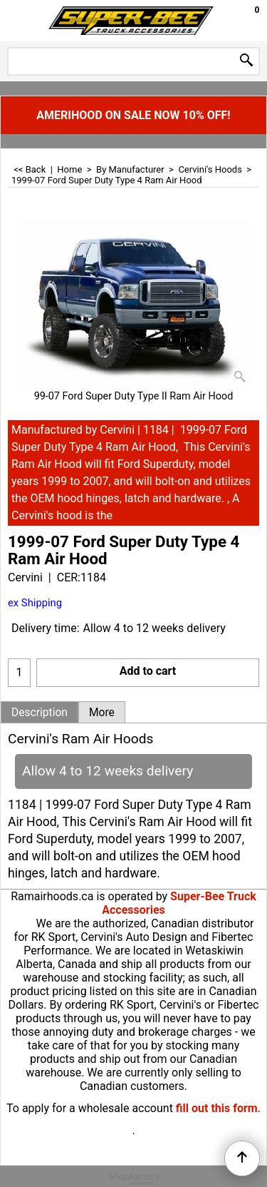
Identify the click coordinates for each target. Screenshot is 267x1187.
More (102, 712)
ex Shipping (35, 602)
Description (39, 712)
